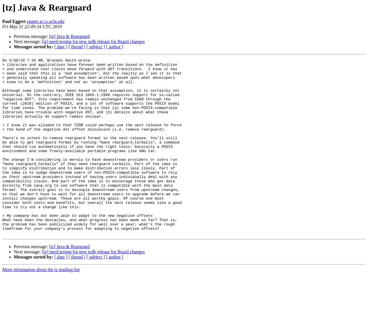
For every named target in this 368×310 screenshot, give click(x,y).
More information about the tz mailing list (41, 305)
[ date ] (60, 46)
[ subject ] (96, 46)
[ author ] (114, 46)
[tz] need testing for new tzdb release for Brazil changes (93, 41)
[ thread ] (76, 46)
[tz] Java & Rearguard (69, 36)
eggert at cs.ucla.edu (45, 21)
